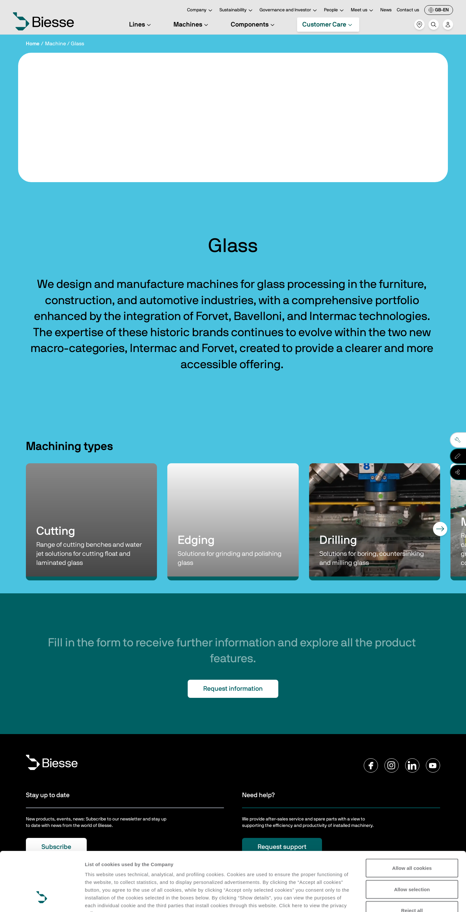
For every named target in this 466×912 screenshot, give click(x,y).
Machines (191, 24)
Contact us (408, 10)
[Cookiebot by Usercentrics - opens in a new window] (42, 899)
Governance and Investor (289, 10)
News (386, 10)
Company (200, 10)
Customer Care (328, 24)
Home (32, 43)
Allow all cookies (412, 817)
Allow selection (412, 838)
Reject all (412, 860)
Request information (233, 689)
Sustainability (236, 10)
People (335, 10)
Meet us (363, 10)
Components (253, 24)
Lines (141, 24)
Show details (100, 899)
